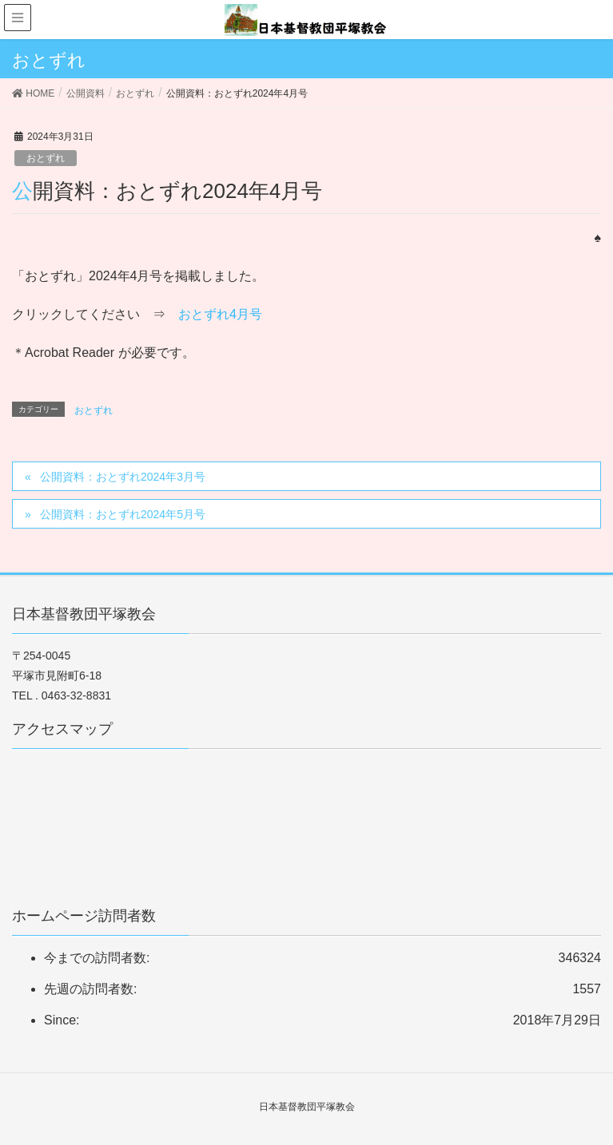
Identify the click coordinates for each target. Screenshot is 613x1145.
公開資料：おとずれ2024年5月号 (122, 514)
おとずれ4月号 (220, 314)
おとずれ (45, 158)
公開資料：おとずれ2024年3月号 (122, 476)
